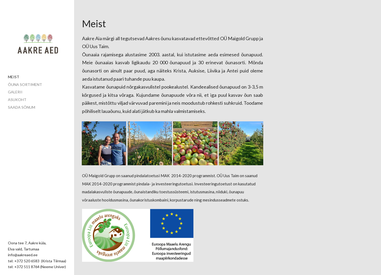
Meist (13, 77)
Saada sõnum (21, 107)
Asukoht (17, 99)
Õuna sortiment (25, 84)
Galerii (15, 92)
